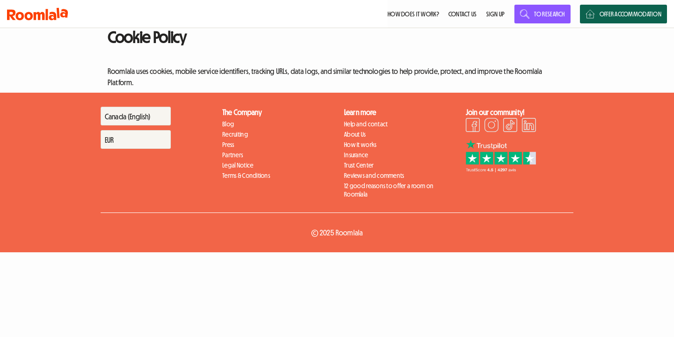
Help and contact (366, 124)
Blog (228, 124)
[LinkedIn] (529, 126)
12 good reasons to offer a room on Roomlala (389, 190)
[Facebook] (473, 126)
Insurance (356, 155)
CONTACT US (462, 14)
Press (228, 144)
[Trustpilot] (501, 169)
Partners (232, 155)
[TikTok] (510, 126)
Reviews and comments (374, 175)
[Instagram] (491, 126)
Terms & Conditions (246, 175)
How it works (360, 144)
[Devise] (136, 139)
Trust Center (359, 165)
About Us (355, 134)
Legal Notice (237, 165)
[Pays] (136, 116)
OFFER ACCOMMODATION (623, 14)
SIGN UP (495, 14)
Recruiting (235, 134)
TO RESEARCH (542, 14)
